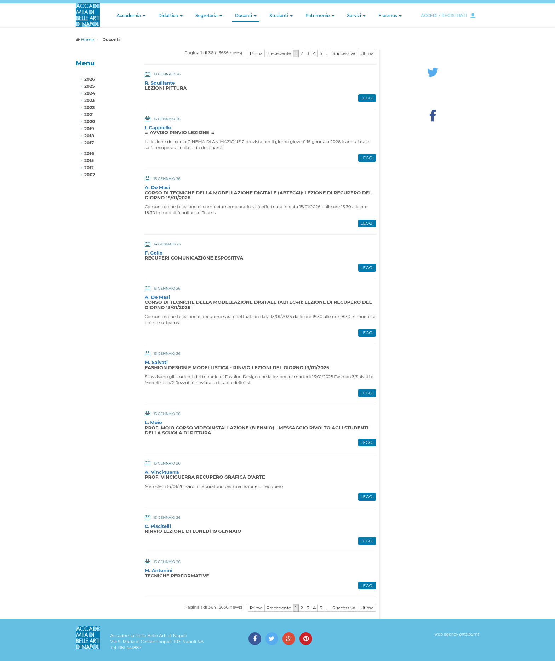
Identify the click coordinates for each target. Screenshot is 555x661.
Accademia (131, 15)
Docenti (246, 15)
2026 (89, 79)
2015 (89, 160)
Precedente (279, 53)
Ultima (366, 53)
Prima (256, 53)
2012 (89, 167)
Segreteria (208, 15)
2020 (89, 121)
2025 (89, 86)
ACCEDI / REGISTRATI (444, 15)
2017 (89, 143)
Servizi (356, 15)
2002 (89, 174)
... (327, 53)
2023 (89, 100)
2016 (89, 153)
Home (87, 39)
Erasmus (390, 15)
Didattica (170, 15)
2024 (89, 93)
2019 (89, 128)
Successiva (344, 53)
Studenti (281, 15)
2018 (89, 135)
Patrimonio (319, 15)
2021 (89, 114)
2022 (89, 107)
